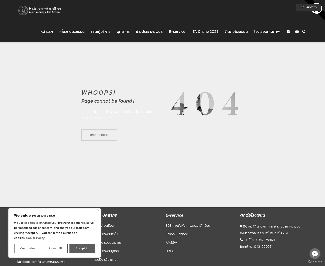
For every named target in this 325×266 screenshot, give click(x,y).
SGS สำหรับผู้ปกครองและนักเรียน (188, 246)
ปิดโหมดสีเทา (309, 7)
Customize (27, 248)
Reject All (55, 248)
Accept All (82, 248)
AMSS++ (171, 263)
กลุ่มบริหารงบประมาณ (106, 263)
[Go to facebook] (315, 253)
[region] (54, 233)
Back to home (99, 156)
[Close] (98, 210)
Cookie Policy (35, 238)
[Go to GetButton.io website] (315, 261)
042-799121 (266, 260)
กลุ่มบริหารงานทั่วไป (104, 254)
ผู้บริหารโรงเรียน (102, 246)
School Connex (177, 254)
